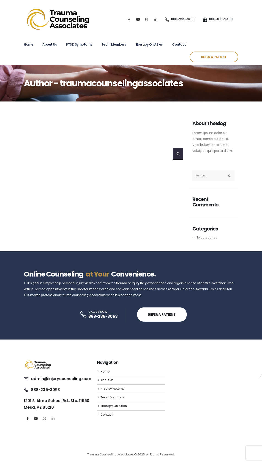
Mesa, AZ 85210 (39, 407)
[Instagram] (147, 19)
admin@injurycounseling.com (61, 378)
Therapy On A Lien (149, 44)
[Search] (178, 154)
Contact (179, 44)
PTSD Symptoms (79, 44)
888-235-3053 (103, 316)
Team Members (113, 44)
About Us (49, 44)
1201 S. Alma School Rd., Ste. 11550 (56, 400)
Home (28, 44)
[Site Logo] (58, 19)
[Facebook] (129, 19)
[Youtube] (138, 19)
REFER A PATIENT (214, 57)
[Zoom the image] (38, 362)
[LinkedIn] (156, 19)
